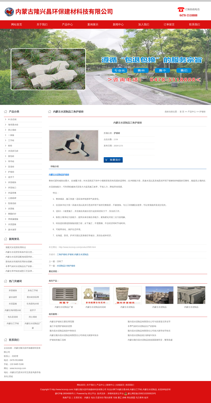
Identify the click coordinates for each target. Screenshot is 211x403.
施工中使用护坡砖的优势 (61, 326)
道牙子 (11, 177)
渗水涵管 (12, 229)
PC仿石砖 (12, 119)
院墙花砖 (12, 203)
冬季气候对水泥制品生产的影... (20, 266)
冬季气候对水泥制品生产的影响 (142, 326)
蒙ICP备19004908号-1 (65, 393)
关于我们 (42, 24)
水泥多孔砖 (13, 151)
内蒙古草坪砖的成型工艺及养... (20, 271)
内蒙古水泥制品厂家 (64, 307)
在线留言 (120, 385)
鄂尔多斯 (108, 397)
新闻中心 (118, 24)
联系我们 (194, 24)
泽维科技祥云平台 (115, 393)
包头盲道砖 (13, 317)
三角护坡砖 (62, 254)
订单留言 (169, 24)
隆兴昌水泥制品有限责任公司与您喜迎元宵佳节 (149, 321)
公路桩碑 (12, 198)
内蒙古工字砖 (13, 323)
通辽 (120, 397)
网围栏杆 (12, 214)
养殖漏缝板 (13, 219)
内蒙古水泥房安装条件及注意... (20, 252)
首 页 (182, 111)
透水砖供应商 (33, 297)
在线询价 (113, 160)
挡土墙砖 (12, 130)
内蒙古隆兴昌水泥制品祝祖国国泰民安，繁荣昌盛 (150, 340)
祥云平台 (92, 393)
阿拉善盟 (131, 397)
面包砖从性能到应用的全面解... (20, 261)
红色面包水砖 (33, 304)
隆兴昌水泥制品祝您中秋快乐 (63, 331)
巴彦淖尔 (100, 397)
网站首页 (16, 24)
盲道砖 (11, 166)
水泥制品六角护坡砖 (66, 266)
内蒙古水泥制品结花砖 (96, 307)
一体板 (11, 135)
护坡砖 (11, 172)
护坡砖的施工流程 (58, 340)
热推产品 (67, 397)
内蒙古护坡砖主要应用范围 (62, 321)
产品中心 (67, 24)
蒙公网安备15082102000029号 (140, 393)
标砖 (10, 145)
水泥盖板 (12, 224)
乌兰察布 (140, 397)
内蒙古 (87, 397)
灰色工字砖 (33, 290)
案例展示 (92, 24)
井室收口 (12, 187)
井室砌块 (12, 182)
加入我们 (143, 24)
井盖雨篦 (12, 193)
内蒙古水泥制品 (81, 254)
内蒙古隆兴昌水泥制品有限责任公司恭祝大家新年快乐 (74, 335)
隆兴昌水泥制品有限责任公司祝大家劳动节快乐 (149, 331)
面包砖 (11, 156)
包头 (93, 397)
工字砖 (11, 140)
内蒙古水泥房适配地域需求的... (20, 257)
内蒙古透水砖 (123, 389)
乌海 (115, 397)
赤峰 (124, 397)
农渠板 (11, 208)
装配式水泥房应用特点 (16, 247)
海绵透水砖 (13, 125)
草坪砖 (11, 161)
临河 (146, 397)
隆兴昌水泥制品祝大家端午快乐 (142, 335)
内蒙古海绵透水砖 (13, 310)
